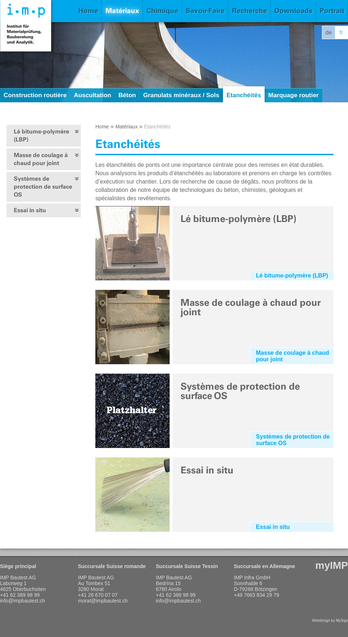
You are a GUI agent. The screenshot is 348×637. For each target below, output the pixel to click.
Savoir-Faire (205, 11)
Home (88, 11)
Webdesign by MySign (330, 620)
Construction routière (35, 95)
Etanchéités (244, 95)
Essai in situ (30, 210)
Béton (127, 95)
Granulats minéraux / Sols (181, 95)
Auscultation (92, 95)
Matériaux (122, 11)
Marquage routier (293, 95)
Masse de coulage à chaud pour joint (41, 159)
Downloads (293, 11)
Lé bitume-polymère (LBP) (41, 135)
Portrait (332, 11)
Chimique (162, 11)
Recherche (249, 11)
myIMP (331, 565)
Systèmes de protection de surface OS (43, 186)
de (329, 32)
